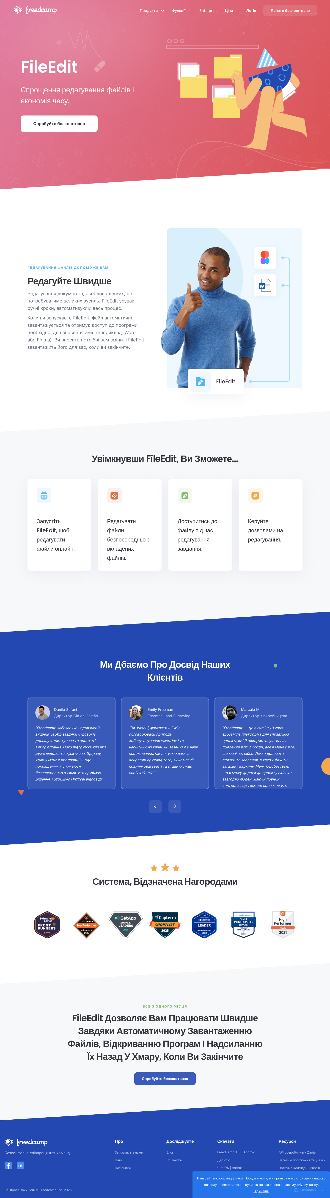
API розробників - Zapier (298, 1152)
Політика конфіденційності (299, 1168)
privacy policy (307, 1185)
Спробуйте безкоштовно (59, 123)
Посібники (123, 1168)
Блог (169, 1152)
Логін (251, 10)
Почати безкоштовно (290, 10)
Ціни (229, 10)
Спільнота (174, 1160)
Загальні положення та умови (302, 1160)
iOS (238, 1152)
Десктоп (224, 1160)
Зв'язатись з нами (129, 1152)
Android (249, 1152)
